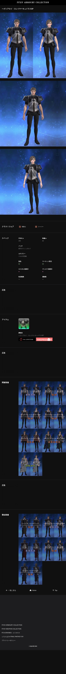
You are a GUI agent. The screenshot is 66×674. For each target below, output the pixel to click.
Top (55, 590)
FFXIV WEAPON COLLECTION (11, 629)
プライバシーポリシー (8, 640)
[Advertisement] (30, 299)
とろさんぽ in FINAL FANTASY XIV (12, 636)
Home (33, 590)
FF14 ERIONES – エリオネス (11, 632)
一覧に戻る (11, 590)
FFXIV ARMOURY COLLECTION (33, 2)
